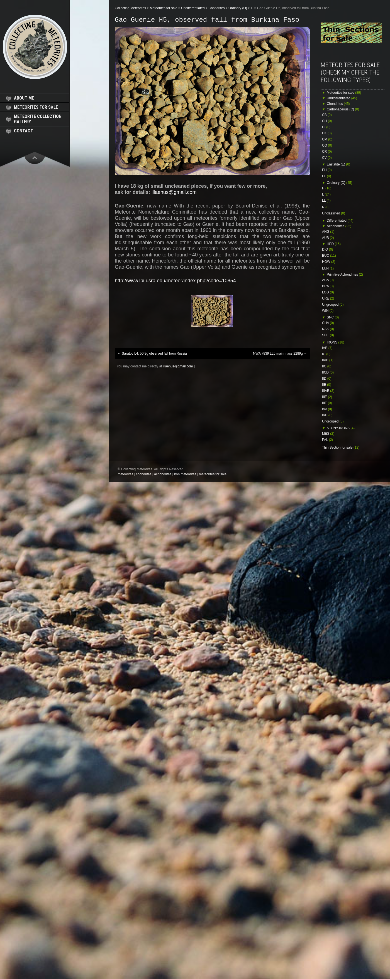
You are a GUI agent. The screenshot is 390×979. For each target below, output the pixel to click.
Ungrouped (332, 304)
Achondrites (339, 226)
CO (327, 145)
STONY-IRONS (341, 428)
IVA (327, 409)
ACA (328, 280)
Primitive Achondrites (345, 274)
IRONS (335, 342)
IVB (327, 415)
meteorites (125, 474)
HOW (328, 262)
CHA (328, 323)
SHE (328, 335)
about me (24, 98)
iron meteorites (185, 474)
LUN (328, 268)
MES (328, 434)
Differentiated (340, 220)
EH (327, 170)
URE (328, 298)
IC (326, 354)
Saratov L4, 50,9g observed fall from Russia (152, 353)
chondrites (143, 474)
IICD (328, 372)
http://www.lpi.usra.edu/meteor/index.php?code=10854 (175, 280)
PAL (327, 440)
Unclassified (333, 213)
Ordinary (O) (339, 183)
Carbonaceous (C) (343, 109)
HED (334, 244)
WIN (327, 311)
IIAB (327, 360)
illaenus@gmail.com (174, 192)
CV (327, 158)
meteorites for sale (36, 107)
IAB (327, 348)
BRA (328, 286)
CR (327, 152)
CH (327, 121)
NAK (328, 329)
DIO (327, 249)
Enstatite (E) (338, 164)
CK (327, 133)
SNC (333, 317)
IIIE (327, 397)
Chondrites (338, 104)
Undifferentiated (342, 98)
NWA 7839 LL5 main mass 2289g (280, 353)
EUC (329, 256)
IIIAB (328, 391)
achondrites (162, 474)
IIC (326, 366)
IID (326, 378)
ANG (328, 232)
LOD (328, 292)
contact (23, 131)
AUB (328, 238)
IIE (326, 385)
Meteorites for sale (344, 93)
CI (326, 127)
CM (327, 139)
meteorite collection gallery (38, 119)
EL (326, 176)
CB (327, 115)
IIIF (327, 403)
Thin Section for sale (340, 447)
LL (326, 200)
